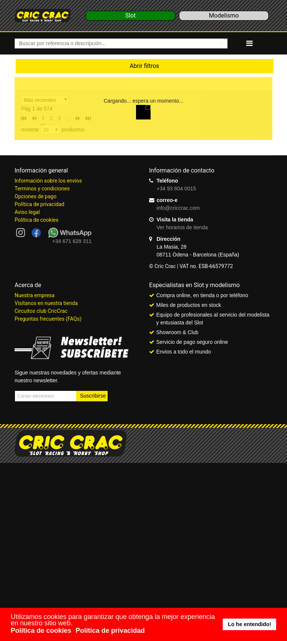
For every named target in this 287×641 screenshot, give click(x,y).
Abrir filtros (144, 65)
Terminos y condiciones (42, 189)
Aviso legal (27, 212)
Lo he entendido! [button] (249, 624)
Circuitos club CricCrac (41, 311)
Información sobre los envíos (48, 181)
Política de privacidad (39, 204)
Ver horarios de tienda (182, 227)
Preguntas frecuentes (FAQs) (48, 319)
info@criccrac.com (178, 208)
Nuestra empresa (35, 295)
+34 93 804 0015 (176, 189)
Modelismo (224, 15)
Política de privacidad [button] (110, 630)
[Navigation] (249, 43)
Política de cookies (36, 220)
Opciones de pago (35, 196)
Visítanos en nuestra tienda (46, 303)
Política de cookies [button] (41, 630)
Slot (130, 15)
